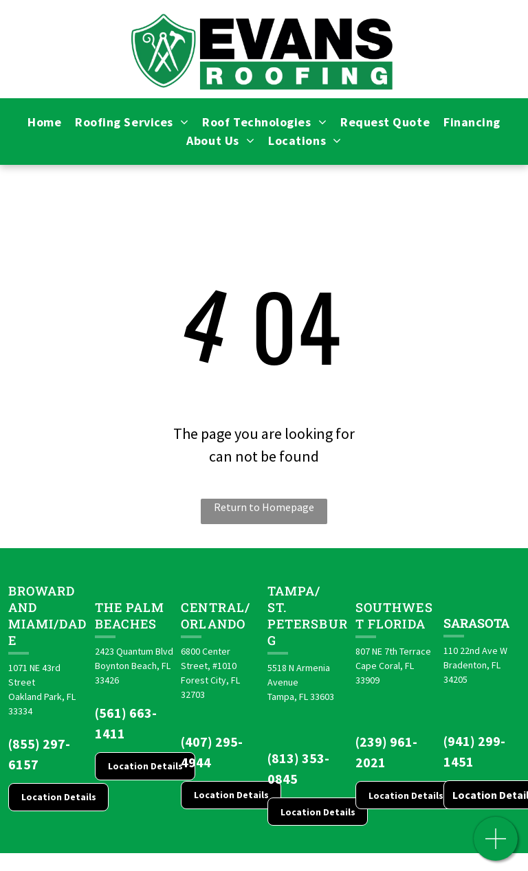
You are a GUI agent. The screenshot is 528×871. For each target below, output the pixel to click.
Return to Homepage (264, 507)
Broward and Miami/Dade (47, 615)
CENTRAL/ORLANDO (215, 615)
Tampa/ (293, 590)
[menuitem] (44, 122)
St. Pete (284, 615)
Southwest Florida (394, 615)
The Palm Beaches (130, 615)
